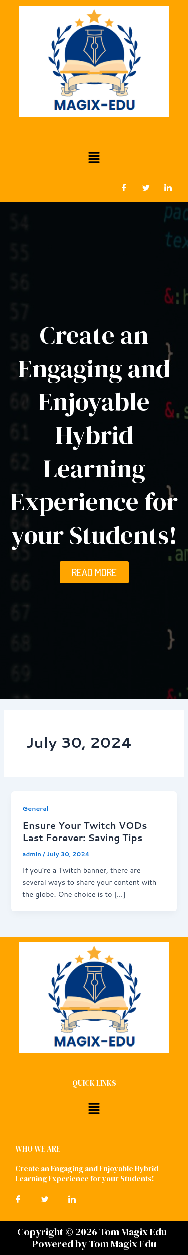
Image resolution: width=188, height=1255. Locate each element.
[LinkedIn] (167, 187)
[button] (94, 157)
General (35, 808)
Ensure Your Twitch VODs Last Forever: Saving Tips (84, 831)
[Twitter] (145, 187)
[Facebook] (123, 187)
